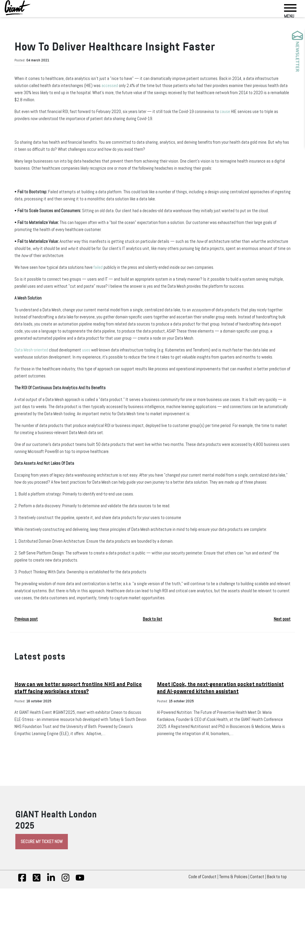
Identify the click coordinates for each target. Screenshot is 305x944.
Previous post (30, 682)
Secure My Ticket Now (50, 911)
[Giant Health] (17, 7)
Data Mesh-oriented (35, 377)
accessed (174, 85)
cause (271, 111)
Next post (280, 682)
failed (118, 281)
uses (103, 377)
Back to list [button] (152, 682)
